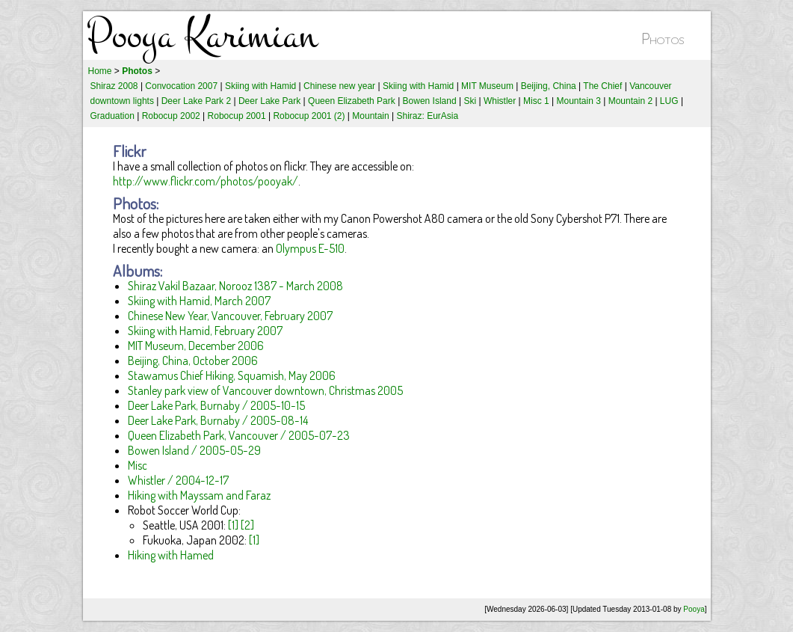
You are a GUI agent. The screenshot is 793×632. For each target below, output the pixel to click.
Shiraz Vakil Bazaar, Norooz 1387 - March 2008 (235, 285)
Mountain (370, 116)
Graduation (112, 116)
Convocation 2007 (181, 86)
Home (100, 71)
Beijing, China (548, 86)
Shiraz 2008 (114, 86)
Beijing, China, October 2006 (193, 360)
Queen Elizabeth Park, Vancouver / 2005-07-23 (239, 435)
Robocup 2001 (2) (309, 116)
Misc (137, 465)
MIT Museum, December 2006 (196, 345)
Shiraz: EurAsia (427, 116)
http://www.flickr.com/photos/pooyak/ (205, 181)
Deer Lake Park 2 (196, 101)
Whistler (500, 101)
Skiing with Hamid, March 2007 (199, 300)
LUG (669, 101)
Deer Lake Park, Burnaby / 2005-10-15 (216, 405)
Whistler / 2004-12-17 (178, 480)
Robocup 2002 (171, 116)
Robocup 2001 (237, 116)
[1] (233, 525)
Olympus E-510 (310, 248)
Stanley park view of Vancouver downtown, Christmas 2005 (265, 390)
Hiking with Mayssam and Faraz (199, 495)
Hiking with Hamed (171, 554)
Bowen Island (430, 101)
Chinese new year (339, 86)
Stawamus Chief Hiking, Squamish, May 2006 (232, 375)
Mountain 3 (579, 101)
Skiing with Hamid (260, 86)
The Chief (602, 86)
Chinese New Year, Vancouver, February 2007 (230, 315)
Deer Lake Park (269, 101)
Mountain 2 (630, 101)
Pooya (693, 609)
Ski (469, 101)
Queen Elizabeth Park (351, 101)
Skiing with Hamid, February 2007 (205, 330)
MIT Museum (487, 86)
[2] (247, 525)
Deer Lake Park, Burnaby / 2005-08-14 (218, 420)
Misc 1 (536, 101)
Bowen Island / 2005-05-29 (194, 450)
